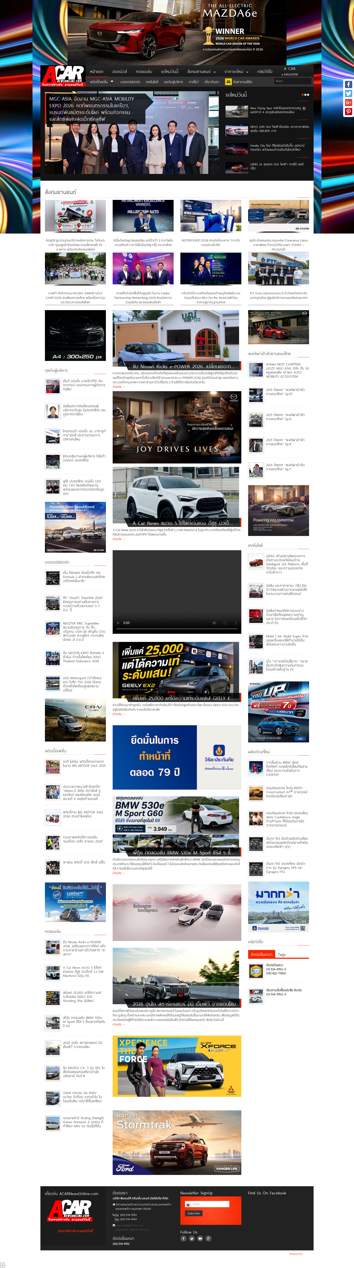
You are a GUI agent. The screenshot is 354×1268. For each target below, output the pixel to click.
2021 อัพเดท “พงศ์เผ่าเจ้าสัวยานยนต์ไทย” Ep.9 (285, 416)
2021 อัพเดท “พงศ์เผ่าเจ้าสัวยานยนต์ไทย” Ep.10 (285, 391)
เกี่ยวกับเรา (212, 81)
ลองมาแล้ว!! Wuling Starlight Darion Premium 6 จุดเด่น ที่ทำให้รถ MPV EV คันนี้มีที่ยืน (83, 1121)
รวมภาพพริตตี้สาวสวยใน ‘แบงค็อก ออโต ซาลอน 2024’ (83, 839)
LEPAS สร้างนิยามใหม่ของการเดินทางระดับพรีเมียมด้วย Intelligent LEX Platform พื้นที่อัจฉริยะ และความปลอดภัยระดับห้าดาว (287, 564)
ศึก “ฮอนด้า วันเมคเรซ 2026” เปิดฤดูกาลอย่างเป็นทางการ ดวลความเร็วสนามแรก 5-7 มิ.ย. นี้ (83, 603)
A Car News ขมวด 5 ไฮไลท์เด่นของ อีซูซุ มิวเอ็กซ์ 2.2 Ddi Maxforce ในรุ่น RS (83, 971)
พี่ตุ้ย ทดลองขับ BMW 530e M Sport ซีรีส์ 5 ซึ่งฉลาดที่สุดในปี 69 (84, 1021)
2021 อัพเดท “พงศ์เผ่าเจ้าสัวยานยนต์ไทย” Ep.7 (285, 466)
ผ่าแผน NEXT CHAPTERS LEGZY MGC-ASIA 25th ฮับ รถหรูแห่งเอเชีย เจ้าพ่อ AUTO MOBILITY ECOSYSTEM (287, 370)
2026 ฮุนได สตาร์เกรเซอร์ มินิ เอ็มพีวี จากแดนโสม (82, 1044)
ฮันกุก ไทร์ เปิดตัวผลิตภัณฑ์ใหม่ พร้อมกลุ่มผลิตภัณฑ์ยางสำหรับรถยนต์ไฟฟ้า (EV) (287, 842)
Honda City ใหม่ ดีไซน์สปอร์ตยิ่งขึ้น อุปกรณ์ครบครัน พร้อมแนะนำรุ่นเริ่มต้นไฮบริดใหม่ (277, 147)
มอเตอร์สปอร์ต (130, 81)
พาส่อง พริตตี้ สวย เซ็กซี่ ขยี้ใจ (84, 862)
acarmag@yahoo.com (129, 1225)
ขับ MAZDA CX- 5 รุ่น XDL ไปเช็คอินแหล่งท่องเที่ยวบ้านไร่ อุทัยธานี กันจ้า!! (84, 1071)
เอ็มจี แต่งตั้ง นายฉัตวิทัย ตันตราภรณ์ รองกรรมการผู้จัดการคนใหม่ (84, 384)
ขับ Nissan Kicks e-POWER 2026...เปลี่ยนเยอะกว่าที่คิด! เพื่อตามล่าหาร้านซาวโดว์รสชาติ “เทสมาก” (84, 948)
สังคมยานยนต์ (201, 71)
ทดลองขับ (144, 71)
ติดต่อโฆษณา (261, 953)
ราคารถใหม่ (236, 71)
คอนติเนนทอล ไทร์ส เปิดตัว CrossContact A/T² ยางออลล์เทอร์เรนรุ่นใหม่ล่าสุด (286, 791)
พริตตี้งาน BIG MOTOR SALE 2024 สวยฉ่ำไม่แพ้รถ (83, 814)
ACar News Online (63, 76)
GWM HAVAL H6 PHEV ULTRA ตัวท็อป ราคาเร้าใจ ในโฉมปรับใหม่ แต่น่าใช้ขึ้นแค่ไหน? (82, 1096)
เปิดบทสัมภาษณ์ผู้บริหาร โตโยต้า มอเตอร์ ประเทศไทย (84, 458)
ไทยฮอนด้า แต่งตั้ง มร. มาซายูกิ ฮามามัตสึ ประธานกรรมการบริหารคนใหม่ (84, 435)
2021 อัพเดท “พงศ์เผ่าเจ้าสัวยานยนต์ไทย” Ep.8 (285, 441)
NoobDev (308, 1254)
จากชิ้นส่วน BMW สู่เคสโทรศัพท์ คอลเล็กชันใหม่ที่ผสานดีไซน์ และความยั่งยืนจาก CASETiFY (286, 768)
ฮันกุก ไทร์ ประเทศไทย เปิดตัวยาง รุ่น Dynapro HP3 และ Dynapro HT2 (285, 867)
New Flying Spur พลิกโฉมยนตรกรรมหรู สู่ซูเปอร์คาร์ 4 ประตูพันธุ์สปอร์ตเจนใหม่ (278, 110)
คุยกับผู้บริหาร (173, 81)
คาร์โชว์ (194, 81)
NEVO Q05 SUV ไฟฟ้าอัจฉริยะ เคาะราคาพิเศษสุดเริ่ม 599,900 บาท (279, 128)
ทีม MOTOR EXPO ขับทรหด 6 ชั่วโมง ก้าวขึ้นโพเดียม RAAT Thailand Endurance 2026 (83, 656)
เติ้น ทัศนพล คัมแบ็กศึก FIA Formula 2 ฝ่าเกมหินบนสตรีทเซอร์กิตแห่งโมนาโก (84, 576)
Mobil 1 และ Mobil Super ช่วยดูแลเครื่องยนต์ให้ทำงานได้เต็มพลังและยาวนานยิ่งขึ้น (287, 640)
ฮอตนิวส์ (119, 71)
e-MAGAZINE (290, 71)
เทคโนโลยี (152, 81)
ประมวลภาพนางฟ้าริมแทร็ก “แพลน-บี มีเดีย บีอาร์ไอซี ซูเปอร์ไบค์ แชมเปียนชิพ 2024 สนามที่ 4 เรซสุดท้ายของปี (81, 792)
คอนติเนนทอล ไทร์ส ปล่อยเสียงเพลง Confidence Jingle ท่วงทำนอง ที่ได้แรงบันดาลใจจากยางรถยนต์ (287, 819)
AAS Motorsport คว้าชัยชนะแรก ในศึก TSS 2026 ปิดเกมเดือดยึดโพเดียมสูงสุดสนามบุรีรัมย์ (82, 683)
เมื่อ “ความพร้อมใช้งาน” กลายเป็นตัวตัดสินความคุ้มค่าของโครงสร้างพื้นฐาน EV (287, 665)
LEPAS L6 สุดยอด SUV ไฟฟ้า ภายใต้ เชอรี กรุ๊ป (277, 166)
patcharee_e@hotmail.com (132, 1230)
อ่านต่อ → (119, 386)
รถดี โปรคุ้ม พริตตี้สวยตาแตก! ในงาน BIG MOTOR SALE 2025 (84, 763)
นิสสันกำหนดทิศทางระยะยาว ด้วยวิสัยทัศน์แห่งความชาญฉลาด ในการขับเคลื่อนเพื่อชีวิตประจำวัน (286, 616)
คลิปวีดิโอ (264, 71)
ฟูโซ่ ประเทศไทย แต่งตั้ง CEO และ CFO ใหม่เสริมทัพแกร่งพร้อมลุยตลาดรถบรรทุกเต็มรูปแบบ (83, 487)
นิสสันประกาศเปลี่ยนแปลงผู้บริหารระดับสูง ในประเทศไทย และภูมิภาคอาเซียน (84, 409)
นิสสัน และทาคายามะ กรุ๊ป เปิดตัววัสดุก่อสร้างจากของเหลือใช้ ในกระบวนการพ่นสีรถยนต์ (286, 589)
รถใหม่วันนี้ (169, 71)
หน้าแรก (96, 71)
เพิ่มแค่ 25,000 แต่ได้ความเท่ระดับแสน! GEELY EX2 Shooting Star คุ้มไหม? (82, 996)
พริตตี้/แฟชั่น (102, 81)
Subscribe (194, 1213)
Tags (282, 953)
